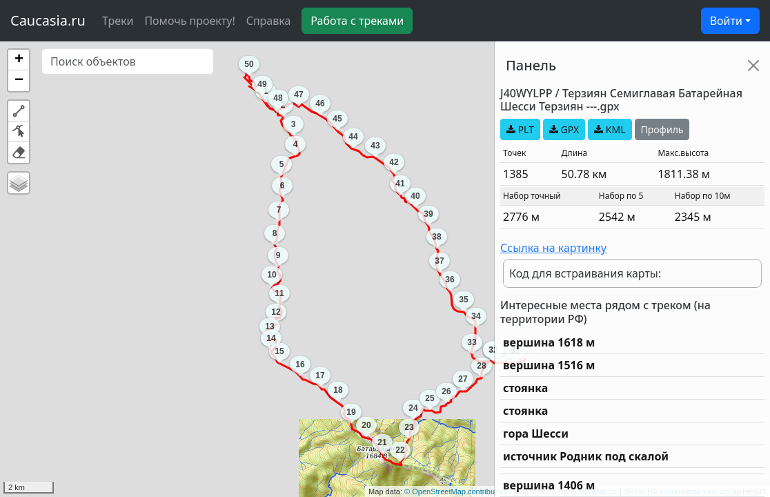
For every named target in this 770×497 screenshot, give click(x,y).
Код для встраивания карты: (585, 273)
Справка (268, 20)
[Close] (753, 66)
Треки (117, 20)
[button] (18, 60)
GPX (564, 129)
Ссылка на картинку (553, 247)
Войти (726, 20)
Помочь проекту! (189, 20)
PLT (520, 129)
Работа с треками (357, 20)
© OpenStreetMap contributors (455, 491)
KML (609, 129)
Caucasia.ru (48, 20)
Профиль (662, 129)
